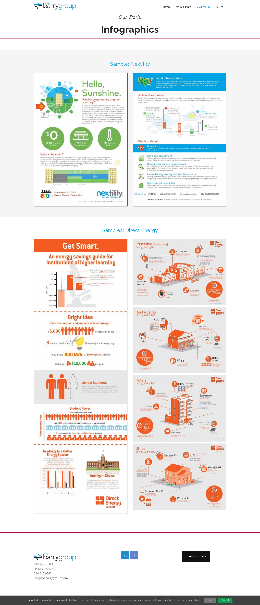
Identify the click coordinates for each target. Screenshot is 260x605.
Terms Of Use (148, 597)
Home (166, 7)
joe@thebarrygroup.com (51, 578)
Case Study (183, 7)
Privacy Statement (167, 597)
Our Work (203, 7)
